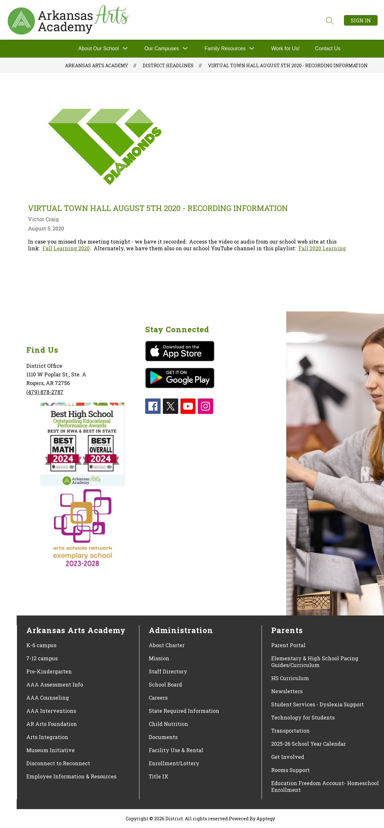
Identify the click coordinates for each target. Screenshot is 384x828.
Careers (158, 697)
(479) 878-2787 (44, 392)
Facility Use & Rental (176, 750)
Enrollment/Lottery (174, 763)
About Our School (98, 48)
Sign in (361, 20)
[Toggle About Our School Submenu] (125, 48)
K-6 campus (41, 645)
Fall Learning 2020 (66, 248)
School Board (165, 684)
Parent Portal (288, 645)
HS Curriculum (290, 678)
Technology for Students (303, 717)
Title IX (158, 776)
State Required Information (184, 710)
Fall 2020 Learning (322, 248)
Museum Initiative (50, 750)
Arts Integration (47, 737)
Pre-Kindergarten (49, 671)
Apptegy (265, 819)
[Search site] (330, 20)
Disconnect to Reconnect (58, 763)
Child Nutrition (168, 723)
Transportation (290, 730)
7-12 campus (42, 658)
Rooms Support (290, 770)
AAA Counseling (47, 697)
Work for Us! (285, 48)
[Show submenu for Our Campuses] (162, 48)
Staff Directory (168, 671)
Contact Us (327, 48)
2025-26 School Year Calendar (308, 743)
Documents (163, 737)
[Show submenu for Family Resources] (225, 48)
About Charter (167, 645)
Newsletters (287, 691)
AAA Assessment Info (54, 684)
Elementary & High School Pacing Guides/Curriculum (314, 661)
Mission (159, 658)
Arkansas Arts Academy (96, 65)
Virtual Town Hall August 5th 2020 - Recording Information (288, 65)
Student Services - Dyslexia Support (317, 704)
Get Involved (287, 756)
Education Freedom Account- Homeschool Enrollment (325, 786)
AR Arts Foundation (51, 723)
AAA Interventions (51, 710)
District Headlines (168, 65)
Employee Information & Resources (71, 776)
